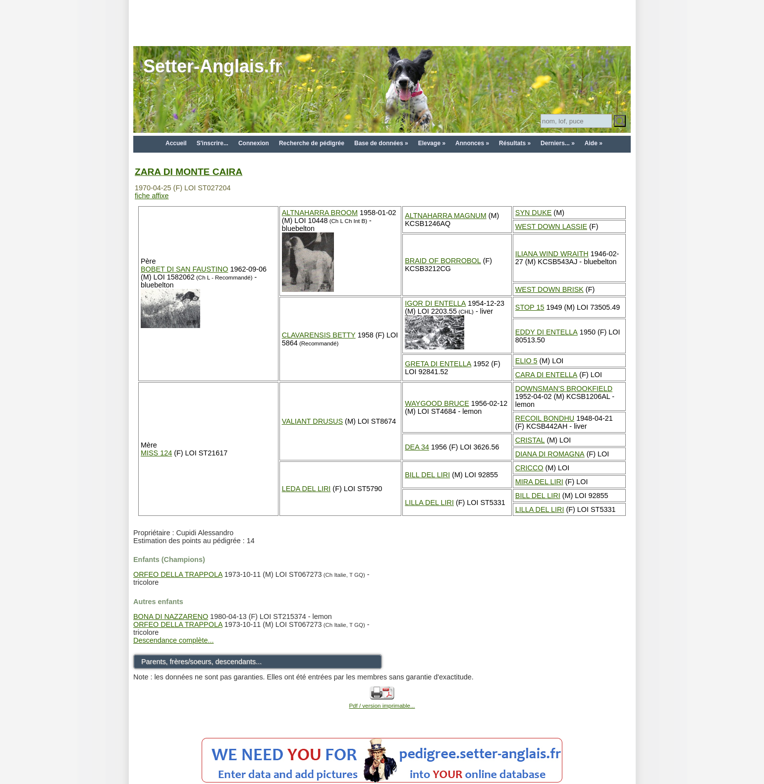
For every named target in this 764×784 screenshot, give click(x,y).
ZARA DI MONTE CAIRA (188, 172)
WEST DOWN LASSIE (551, 226)
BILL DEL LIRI (427, 475)
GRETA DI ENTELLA (438, 364)
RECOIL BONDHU (544, 418)
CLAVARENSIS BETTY (319, 335)
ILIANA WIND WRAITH (552, 254)
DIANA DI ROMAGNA (550, 454)
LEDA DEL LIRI (306, 489)
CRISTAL (530, 440)
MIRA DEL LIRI (539, 482)
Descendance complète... (173, 640)
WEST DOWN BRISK (549, 289)
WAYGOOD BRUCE (437, 403)
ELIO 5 (526, 361)
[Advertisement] (382, 22)
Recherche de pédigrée (311, 143)
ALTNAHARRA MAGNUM (445, 216)
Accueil (176, 143)
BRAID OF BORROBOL (443, 261)
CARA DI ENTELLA (546, 375)
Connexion (253, 143)
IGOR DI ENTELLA (435, 303)
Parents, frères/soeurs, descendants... (201, 662)
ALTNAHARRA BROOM (320, 213)
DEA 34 (417, 447)
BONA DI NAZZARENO (170, 616)
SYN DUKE (533, 213)
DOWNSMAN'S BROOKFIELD (563, 388)
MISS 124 (156, 453)
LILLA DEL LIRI (429, 502)
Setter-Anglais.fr (212, 66)
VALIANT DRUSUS (312, 421)
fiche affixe (152, 196)
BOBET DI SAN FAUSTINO (184, 269)
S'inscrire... (212, 143)
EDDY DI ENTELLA (546, 332)
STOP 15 (530, 307)
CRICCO (529, 468)
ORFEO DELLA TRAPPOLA (177, 574)
